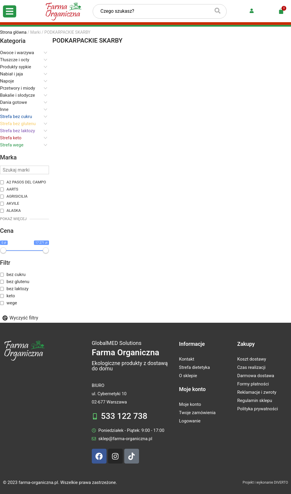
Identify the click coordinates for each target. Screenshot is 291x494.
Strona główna (13, 32)
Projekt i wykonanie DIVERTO (265, 482)
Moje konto (192, 389)
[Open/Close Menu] (9, 11)
